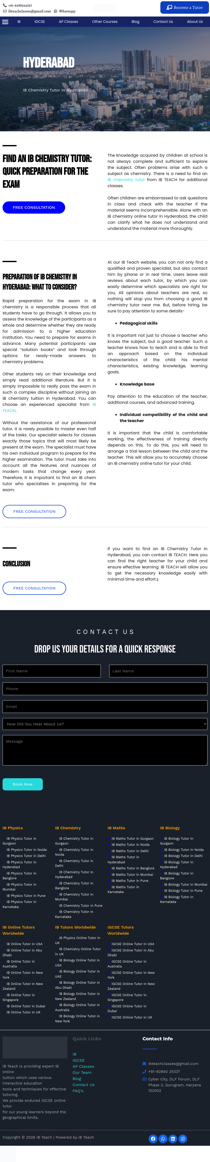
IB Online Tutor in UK (23, 1012)
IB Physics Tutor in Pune (26, 896)
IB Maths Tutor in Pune (129, 881)
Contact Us (163, 21)
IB (19, 21)
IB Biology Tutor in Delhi (183, 856)
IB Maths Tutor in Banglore (132, 868)
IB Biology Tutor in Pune (183, 891)
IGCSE (40, 21)
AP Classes (68, 21)
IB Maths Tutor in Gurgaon (132, 838)
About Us (195, 21)
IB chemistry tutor (126, 180)
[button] (184, 7)
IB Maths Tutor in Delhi (129, 851)
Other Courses (105, 21)
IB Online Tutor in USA (25, 944)
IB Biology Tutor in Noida (184, 850)
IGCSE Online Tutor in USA (132, 944)
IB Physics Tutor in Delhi (26, 856)
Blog (135, 21)
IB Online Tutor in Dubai (26, 1006)
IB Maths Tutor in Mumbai (132, 875)
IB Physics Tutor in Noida (27, 850)
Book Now (23, 784)
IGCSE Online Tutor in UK (131, 1017)
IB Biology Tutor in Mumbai (185, 884)
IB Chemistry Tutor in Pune (80, 906)
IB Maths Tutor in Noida (130, 845)
